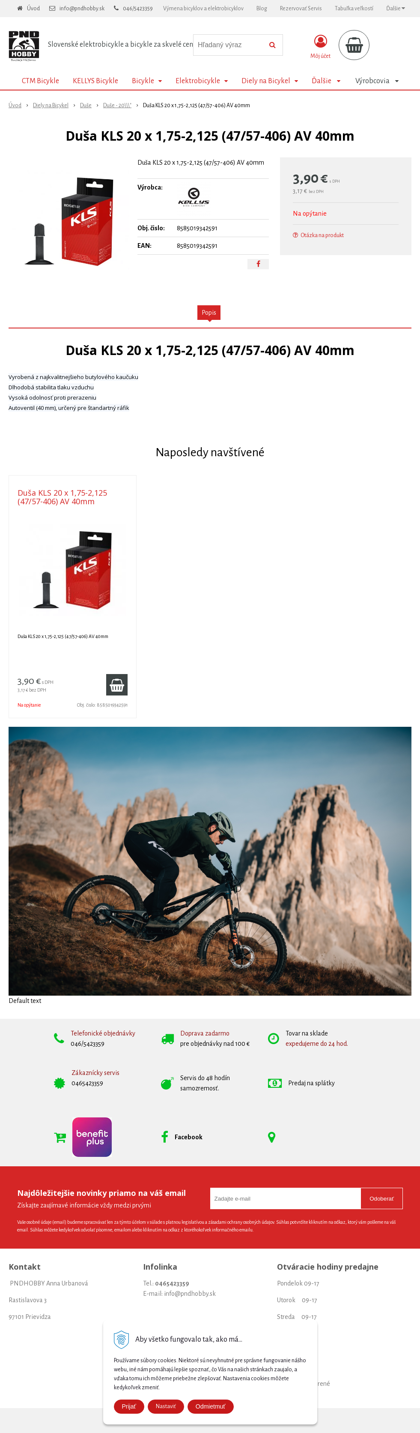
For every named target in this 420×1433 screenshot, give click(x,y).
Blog (261, 9)
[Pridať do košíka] (117, 684)
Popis (209, 312)
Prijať (129, 1406)
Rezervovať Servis (301, 9)
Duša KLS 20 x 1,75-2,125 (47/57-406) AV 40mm (62, 497)
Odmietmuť (211, 1406)
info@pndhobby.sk (82, 9)
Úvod (33, 9)
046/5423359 (138, 9)
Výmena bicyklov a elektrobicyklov (203, 9)
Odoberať (381, 1198)
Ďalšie (395, 8)
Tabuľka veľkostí (354, 9)
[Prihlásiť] (320, 47)
